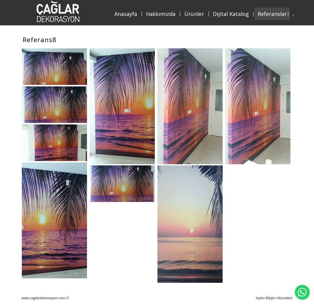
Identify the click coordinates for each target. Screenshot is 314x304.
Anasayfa (125, 13)
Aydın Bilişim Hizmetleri (274, 298)
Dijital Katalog (231, 13)
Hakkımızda (160, 13)
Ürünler (194, 13)
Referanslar (272, 13)
